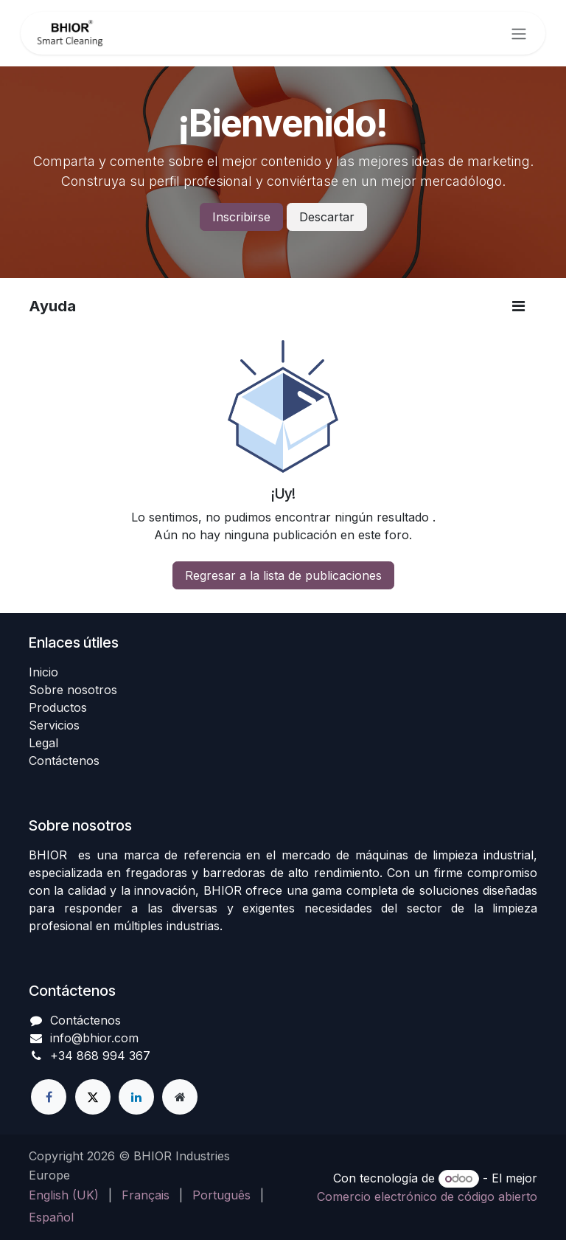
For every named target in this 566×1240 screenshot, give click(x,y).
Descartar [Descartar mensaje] (326, 216)
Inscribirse (241, 216)
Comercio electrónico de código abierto (427, 1196)
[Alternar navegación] (519, 33)
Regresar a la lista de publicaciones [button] (283, 575)
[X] (93, 1097)
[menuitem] (64, 1195)
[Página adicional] (180, 1097)
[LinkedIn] (136, 1097)
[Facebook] (48, 1097)
